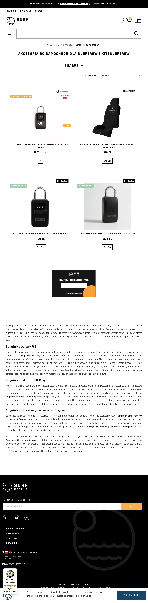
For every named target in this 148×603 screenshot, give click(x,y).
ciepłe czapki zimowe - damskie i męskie (107, 447)
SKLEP (11, 11)
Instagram (29, 518)
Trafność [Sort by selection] (121, 75)
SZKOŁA (25, 11)
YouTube (19, 518)
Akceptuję (131, 595)
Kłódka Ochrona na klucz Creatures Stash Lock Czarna (40, 146)
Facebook (8, 518)
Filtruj (74, 65)
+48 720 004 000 (31, 552)
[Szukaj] (78, 34)
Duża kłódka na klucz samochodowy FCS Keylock (107, 233)
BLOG (38, 11)
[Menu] (15, 570)
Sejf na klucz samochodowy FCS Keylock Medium (40, 233)
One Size (107, 161)
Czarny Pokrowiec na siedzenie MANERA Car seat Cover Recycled (107, 146)
